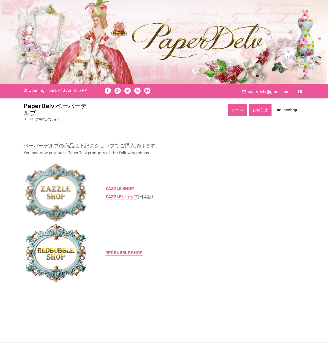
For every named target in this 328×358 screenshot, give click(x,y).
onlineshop (287, 110)
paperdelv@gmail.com (266, 91)
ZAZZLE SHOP (119, 188)
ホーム (237, 110)
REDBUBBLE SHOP (124, 252)
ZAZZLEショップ (121, 196)
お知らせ (260, 110)
